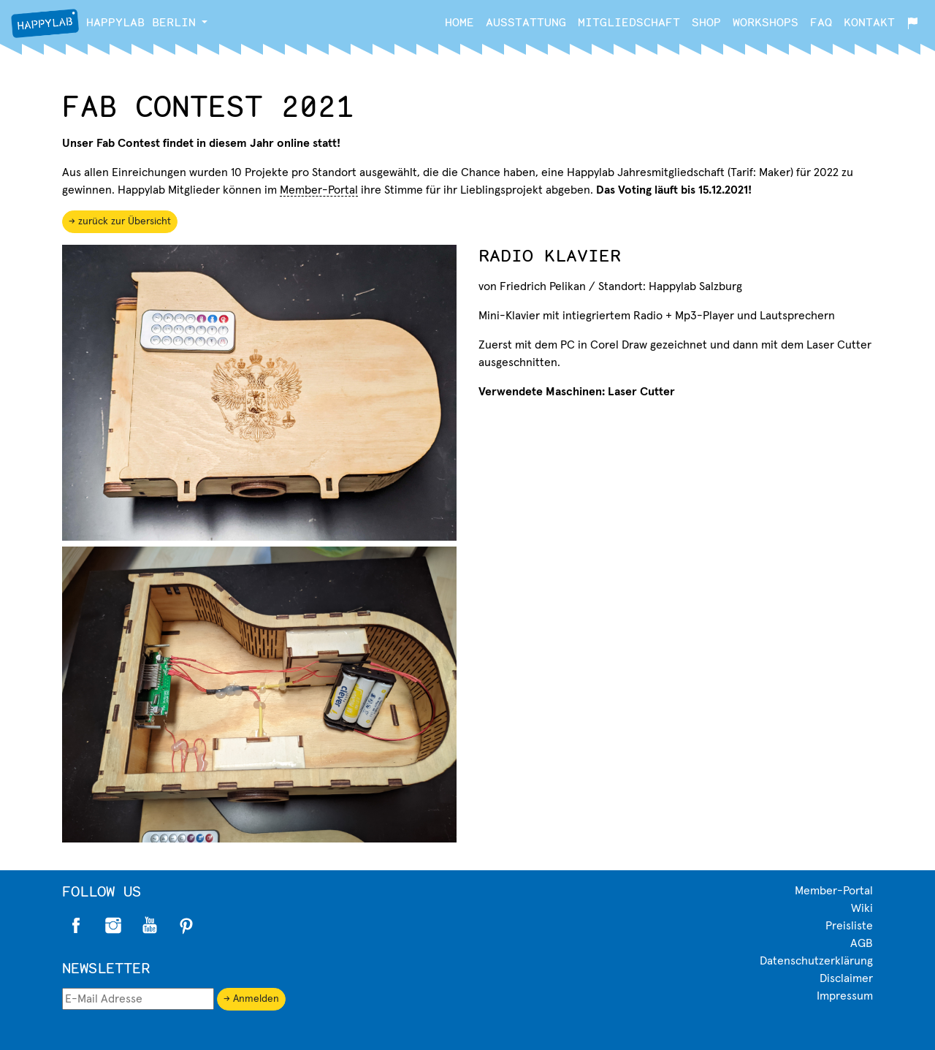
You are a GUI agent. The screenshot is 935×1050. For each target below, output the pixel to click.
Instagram (113, 925)
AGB (861, 943)
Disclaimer (846, 978)
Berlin (103, 23)
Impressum (845, 996)
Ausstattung (526, 21)
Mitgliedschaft (629, 21)
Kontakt (869, 21)
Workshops (765, 21)
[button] (204, 22)
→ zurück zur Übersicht (120, 221)
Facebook (76, 925)
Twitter (149, 925)
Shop (706, 21)
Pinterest (186, 925)
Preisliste (849, 926)
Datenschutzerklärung (816, 961)
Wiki (862, 908)
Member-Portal (319, 190)
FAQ (821, 21)
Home (459, 21)
